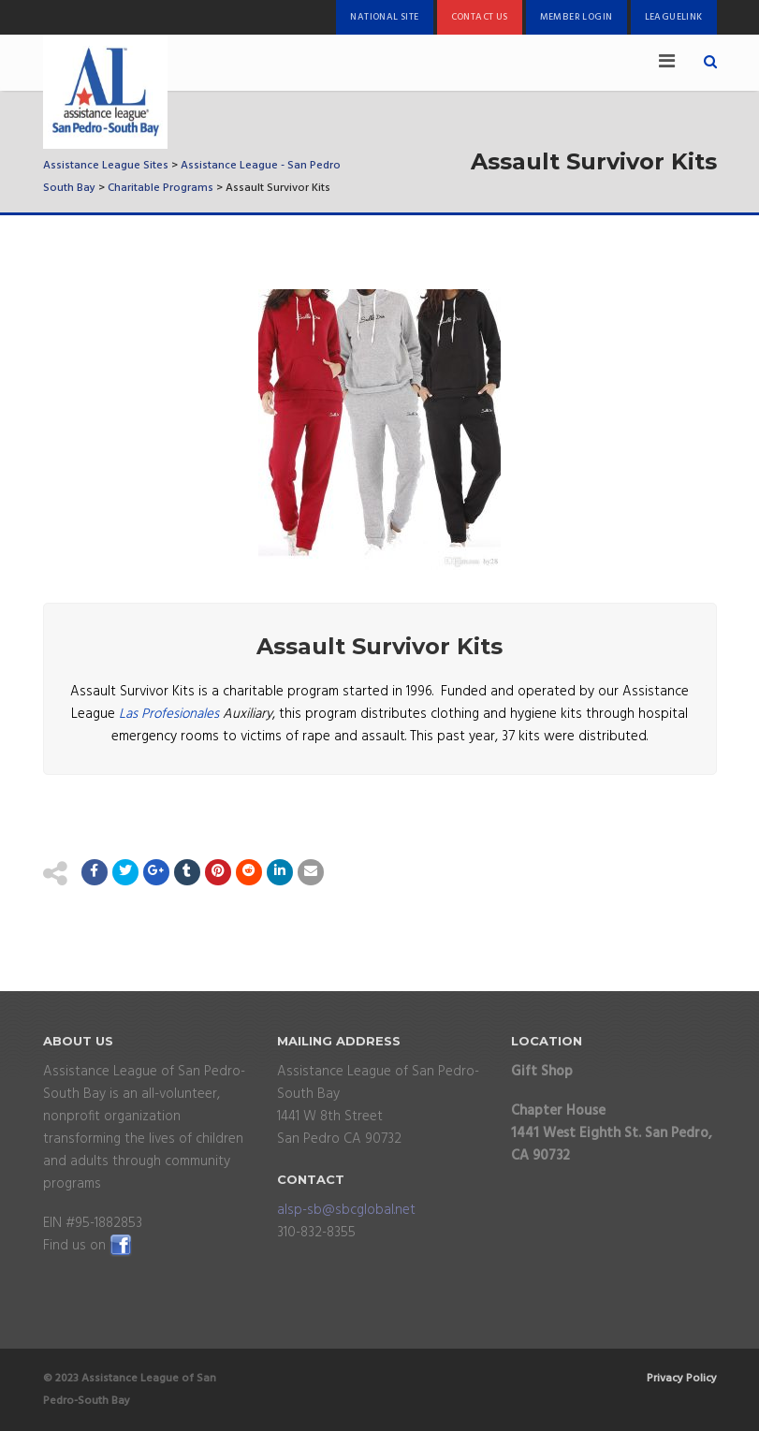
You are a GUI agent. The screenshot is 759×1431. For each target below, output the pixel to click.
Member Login (576, 16)
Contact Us (479, 16)
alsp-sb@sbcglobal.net (346, 1210)
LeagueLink (674, 16)
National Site (384, 16)
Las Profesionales (169, 714)
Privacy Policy (682, 1378)
